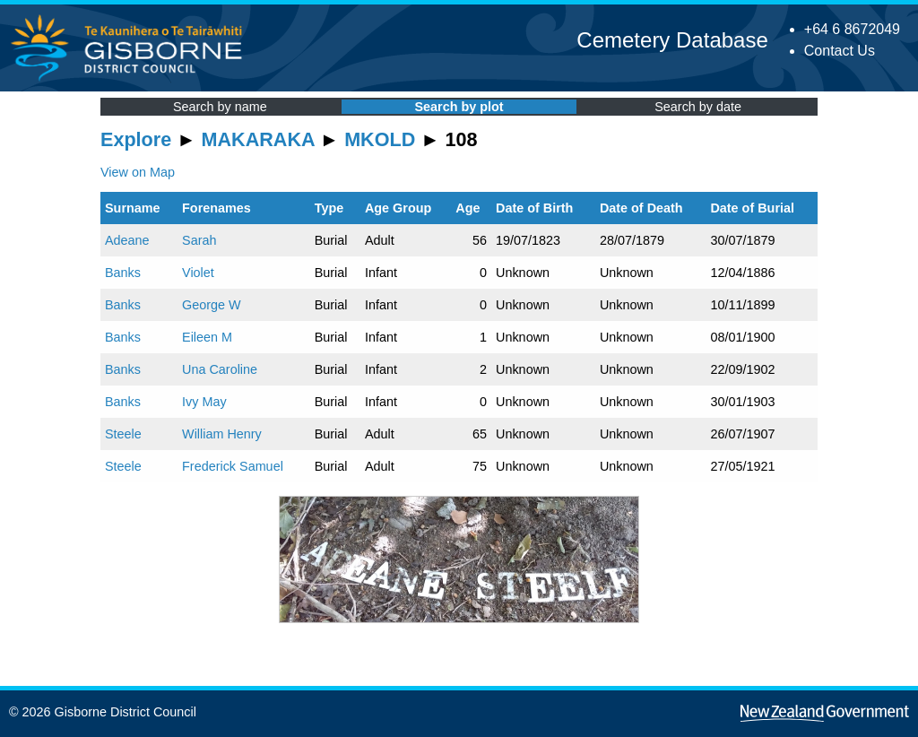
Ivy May (204, 402)
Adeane (127, 240)
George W (211, 305)
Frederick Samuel (232, 466)
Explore (135, 139)
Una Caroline (219, 369)
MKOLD (379, 139)
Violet (198, 272)
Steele (123, 434)
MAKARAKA (258, 139)
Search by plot (458, 107)
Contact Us (839, 50)
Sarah (199, 240)
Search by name (220, 107)
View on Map (137, 172)
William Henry (222, 434)
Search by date (697, 107)
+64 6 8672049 (852, 29)
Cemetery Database (671, 40)
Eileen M (207, 337)
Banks (123, 272)
